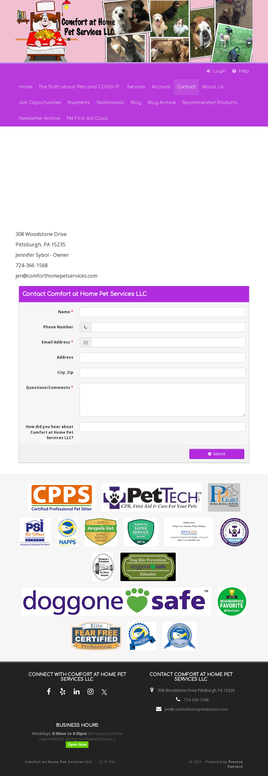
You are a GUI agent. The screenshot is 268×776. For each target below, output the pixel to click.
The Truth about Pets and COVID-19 (80, 87)
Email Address (57, 342)
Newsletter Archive (39, 118)
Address (65, 357)
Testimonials (110, 102)
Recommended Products (209, 102)
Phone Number (58, 327)
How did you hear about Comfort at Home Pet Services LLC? (49, 432)
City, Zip (65, 372)
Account (161, 87)
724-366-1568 (196, 700)
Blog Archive (162, 102)
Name (65, 312)
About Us (213, 87)
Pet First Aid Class (87, 118)
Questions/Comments (49, 387)
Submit (216, 453)
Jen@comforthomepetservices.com (196, 709)
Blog (136, 102)
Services (136, 87)
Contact (186, 87)
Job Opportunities (40, 102)
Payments (78, 102)
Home (25, 87)
